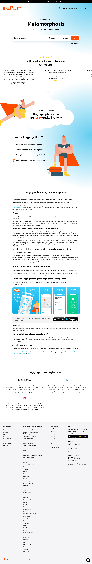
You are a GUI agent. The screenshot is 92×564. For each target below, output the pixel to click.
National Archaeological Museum (32, 455)
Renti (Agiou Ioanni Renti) (30, 500)
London (53, 436)
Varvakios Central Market (30, 448)
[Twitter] (80, 464)
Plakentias (26, 525)
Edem (25, 530)
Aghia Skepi (26, 516)
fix (24, 542)
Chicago (53, 434)
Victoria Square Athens (29, 436)
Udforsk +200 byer (56, 448)
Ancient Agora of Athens (30, 430)
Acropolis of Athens (28, 464)
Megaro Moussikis (28, 532)
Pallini (25, 474)
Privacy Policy (7, 443)
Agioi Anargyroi (27, 481)
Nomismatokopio (28, 547)
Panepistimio (27, 478)
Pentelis (25, 485)
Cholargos (26, 549)
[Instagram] (82, 464)
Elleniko (25, 539)
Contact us (71, 464)
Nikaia (25, 507)
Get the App (83, 8)
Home (5, 430)
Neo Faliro (26, 528)
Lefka (24, 495)
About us (5, 432)
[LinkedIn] (87, 464)
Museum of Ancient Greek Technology (30, 433)
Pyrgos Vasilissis (27, 492)
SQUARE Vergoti (28, 483)
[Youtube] (85, 464)
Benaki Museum (27, 441)
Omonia (25, 471)
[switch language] (59, 8)
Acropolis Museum (28, 460)
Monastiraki (26, 551)
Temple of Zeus (27, 453)
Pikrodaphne (26, 497)
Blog (4, 434)
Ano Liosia (26, 518)
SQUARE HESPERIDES (29, 514)
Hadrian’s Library (28, 443)
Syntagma (26, 476)
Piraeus (25, 467)
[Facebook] (77, 464)
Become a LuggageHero (70, 8)
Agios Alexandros (28, 488)
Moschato (26, 521)
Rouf (24, 511)
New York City (55, 438)
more (32, 79)
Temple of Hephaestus (29, 445)
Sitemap (5, 445)
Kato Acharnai (27, 509)
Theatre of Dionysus (28, 438)
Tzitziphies (26, 523)
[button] (88, 560)
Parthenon (26, 462)
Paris (52, 441)
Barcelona (53, 431)
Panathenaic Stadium (29, 457)
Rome (52, 443)
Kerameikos (26, 537)
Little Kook (26, 450)
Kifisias (25, 504)
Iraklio (25, 502)
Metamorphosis (27, 544)
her (76, 328)
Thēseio (25, 469)
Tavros (25, 490)
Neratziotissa (27, 535)
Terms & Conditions (8, 441)
